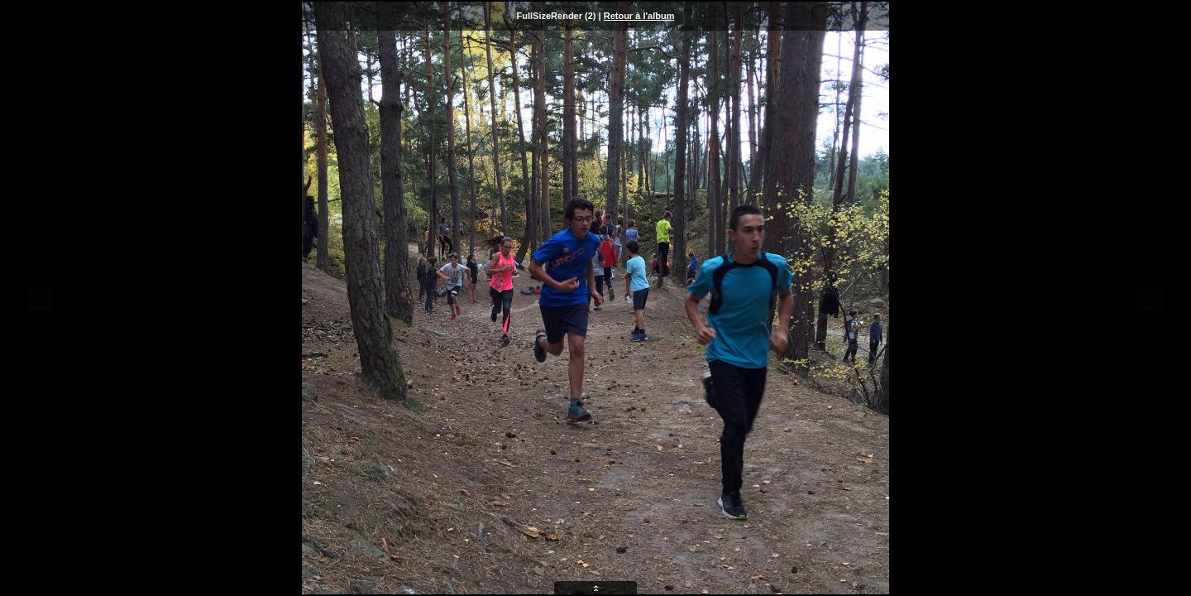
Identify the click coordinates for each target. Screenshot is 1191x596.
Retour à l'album (639, 16)
